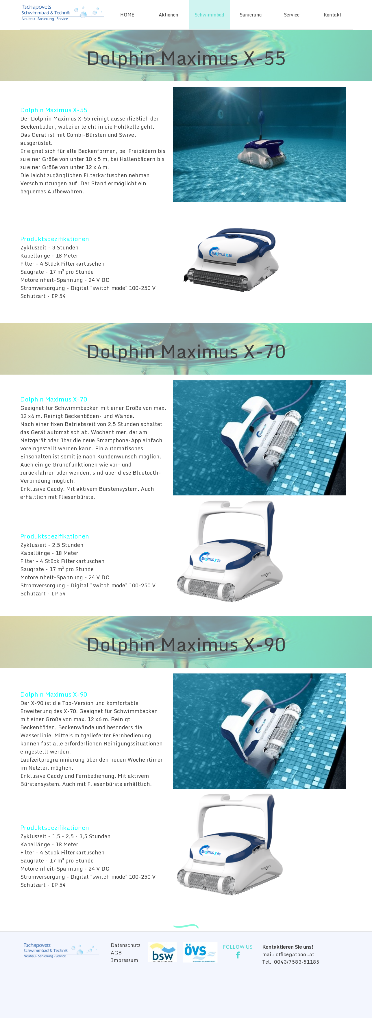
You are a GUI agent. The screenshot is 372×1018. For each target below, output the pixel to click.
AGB (116, 952)
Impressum (124, 960)
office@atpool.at (295, 954)
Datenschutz (125, 945)
